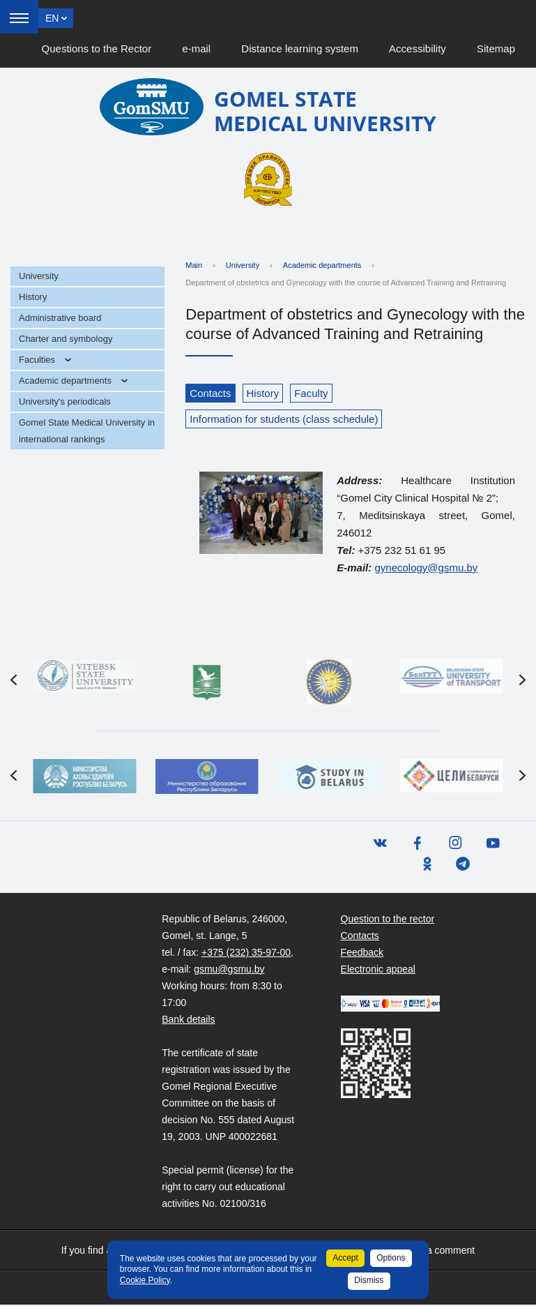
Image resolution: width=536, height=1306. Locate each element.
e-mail (196, 48)
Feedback (362, 953)
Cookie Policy (145, 1280)
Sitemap (496, 48)
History (33, 297)
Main (193, 265)
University (39, 276)
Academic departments (65, 380)
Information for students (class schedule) (284, 419)
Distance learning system (299, 48)
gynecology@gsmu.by (425, 567)
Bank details (188, 1020)
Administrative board (60, 318)
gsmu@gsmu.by (229, 970)
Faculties (37, 359)
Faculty (311, 393)
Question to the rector (388, 920)
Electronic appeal (378, 970)
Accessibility (417, 48)
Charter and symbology (65, 338)
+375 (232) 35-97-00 (246, 953)
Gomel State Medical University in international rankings (87, 430)
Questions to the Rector (97, 48)
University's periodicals (65, 401)
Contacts (210, 393)
